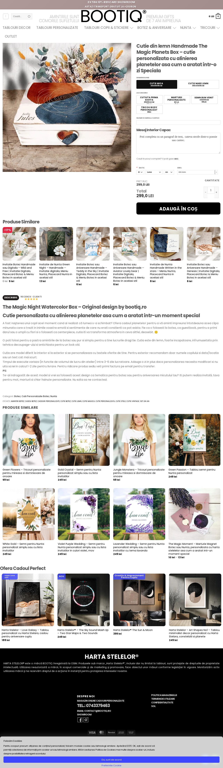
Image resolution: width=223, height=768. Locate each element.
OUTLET (11, 36)
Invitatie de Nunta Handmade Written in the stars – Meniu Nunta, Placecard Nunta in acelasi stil (166, 271)
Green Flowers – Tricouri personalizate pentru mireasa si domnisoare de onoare (27, 474)
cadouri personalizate (49, 402)
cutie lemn (77, 402)
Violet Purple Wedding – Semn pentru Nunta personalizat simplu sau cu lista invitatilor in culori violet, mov (82, 548)
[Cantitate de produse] (210, 190)
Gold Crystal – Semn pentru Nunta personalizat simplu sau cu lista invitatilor (79, 474)
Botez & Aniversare (155, 27)
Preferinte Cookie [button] (111, 765)
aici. (176, 158)
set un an (144, 402)
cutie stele (121, 402)
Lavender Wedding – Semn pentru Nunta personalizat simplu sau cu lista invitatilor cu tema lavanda (138, 548)
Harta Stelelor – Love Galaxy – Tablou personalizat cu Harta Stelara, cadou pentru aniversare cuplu (25, 634)
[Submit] (29, 16)
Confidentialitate (162, 703)
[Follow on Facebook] (80, 720)
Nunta (187, 27)
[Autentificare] (6, 16)
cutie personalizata (105, 402)
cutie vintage (132, 402)
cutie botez (65, 402)
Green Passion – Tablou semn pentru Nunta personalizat (191, 472)
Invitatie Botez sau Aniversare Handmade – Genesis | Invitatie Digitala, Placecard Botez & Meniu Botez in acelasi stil (203, 271)
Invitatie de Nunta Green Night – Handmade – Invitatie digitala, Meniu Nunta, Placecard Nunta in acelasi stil (55, 271)
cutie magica (88, 402)
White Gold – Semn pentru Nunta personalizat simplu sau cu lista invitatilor (23, 548)
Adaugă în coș (178, 209)
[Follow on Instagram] (85, 720)
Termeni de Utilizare (163, 699)
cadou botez (31, 402)
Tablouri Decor (16, 27)
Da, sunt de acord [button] (112, 759)
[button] (214, 16)
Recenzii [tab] (26, 297)
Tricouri (209, 27)
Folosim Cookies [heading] (12, 741)
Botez (17, 396)
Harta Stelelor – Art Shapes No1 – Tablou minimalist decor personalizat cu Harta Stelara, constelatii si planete (194, 634)
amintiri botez (17, 402)
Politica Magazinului (164, 695)
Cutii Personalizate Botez (35, 396)
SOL (153, 706)
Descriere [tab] (10, 297)
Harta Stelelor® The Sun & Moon (133, 630)
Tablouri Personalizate (57, 27)
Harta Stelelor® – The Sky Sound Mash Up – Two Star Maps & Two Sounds (83, 632)
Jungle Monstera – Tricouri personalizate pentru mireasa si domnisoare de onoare (139, 474)
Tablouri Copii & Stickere (108, 27)
